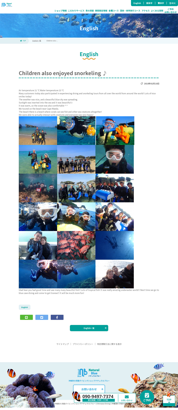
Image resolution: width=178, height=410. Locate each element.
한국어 (172, 3)
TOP (23, 40)
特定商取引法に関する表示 (109, 346)
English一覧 (36, 40)
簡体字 (149, 3)
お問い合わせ (92, 391)
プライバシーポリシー (83, 346)
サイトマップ (62, 346)
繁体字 (161, 3)
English (137, 3)
